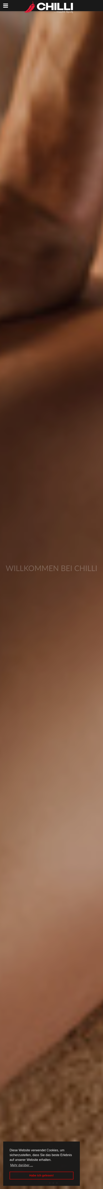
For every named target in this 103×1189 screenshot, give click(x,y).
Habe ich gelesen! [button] (41, 1175)
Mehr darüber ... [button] (21, 1165)
